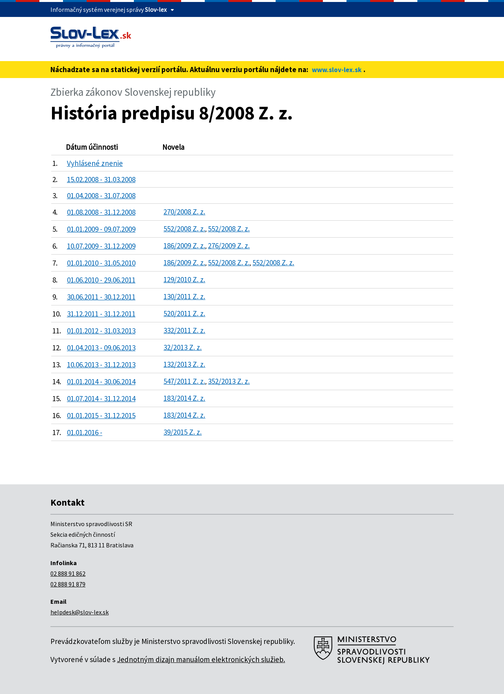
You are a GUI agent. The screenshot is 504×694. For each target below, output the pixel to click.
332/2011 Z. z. (184, 330)
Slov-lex (156, 9)
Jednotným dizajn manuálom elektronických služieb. (201, 659)
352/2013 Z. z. (229, 381)
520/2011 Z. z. (184, 313)
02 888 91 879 (67, 584)
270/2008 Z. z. (184, 211)
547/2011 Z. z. (184, 381)
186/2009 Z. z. (184, 245)
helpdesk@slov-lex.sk (79, 612)
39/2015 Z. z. (182, 432)
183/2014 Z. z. (184, 398)
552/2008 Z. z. (184, 228)
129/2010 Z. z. (184, 279)
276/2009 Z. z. (229, 245)
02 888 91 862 (67, 573)
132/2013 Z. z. (184, 364)
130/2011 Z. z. (184, 296)
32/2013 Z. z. (182, 347)
